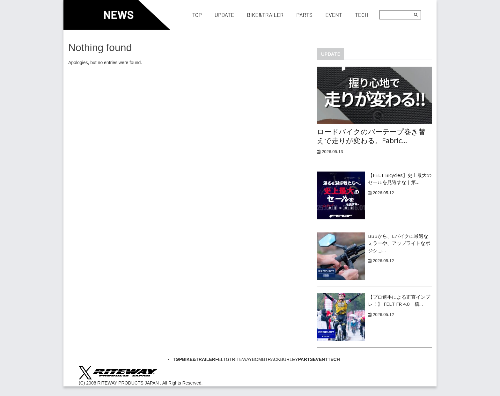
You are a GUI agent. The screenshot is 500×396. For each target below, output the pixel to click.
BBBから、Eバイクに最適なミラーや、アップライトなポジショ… (399, 243)
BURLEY (289, 359)
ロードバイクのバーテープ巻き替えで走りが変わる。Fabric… (371, 136)
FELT (220, 359)
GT (229, 359)
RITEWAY (242, 359)
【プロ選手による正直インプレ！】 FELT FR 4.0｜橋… (399, 300)
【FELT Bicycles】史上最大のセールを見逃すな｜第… (399, 179)
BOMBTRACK (266, 359)
